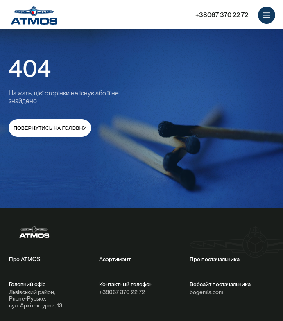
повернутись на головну (50, 128)
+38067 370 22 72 (221, 15)
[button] (267, 15)
